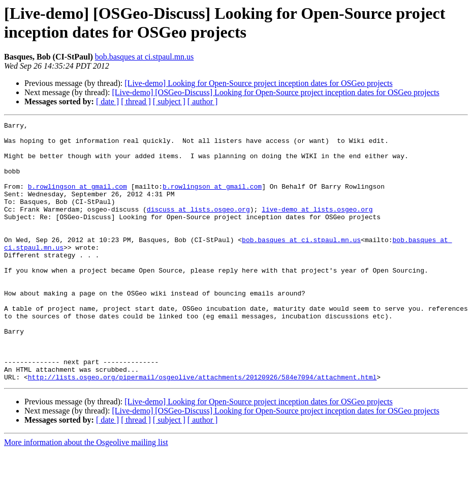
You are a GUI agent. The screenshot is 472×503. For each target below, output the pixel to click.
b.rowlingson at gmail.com (77, 199)
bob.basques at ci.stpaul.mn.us (144, 56)
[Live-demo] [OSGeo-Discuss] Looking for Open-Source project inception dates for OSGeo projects (275, 92)
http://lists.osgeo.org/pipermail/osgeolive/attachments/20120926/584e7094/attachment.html (202, 428)
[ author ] (202, 101)
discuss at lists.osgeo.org (198, 227)
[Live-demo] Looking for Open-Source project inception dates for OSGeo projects (258, 83)
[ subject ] (169, 101)
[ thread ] (136, 101)
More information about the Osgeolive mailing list (86, 494)
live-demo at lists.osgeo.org (317, 227)
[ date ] (107, 101)
